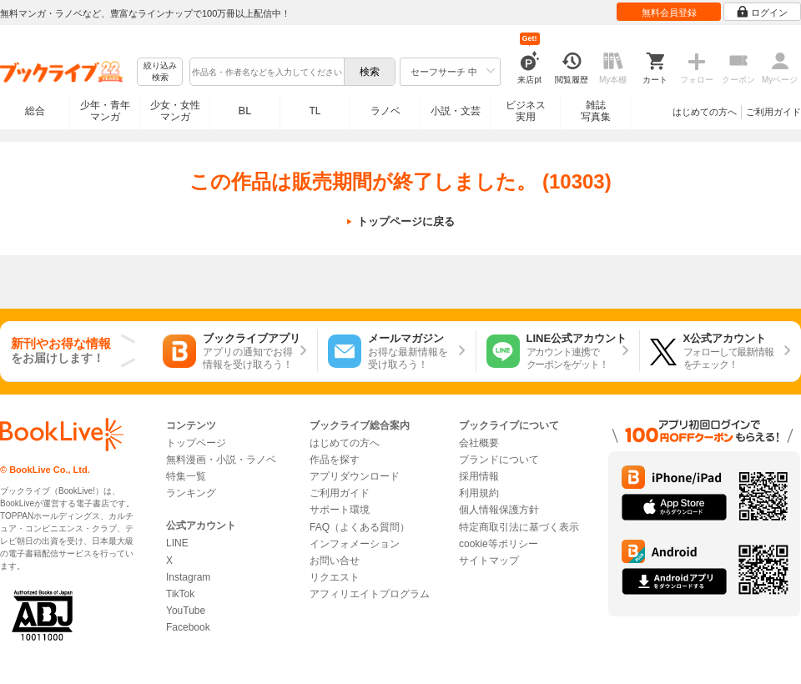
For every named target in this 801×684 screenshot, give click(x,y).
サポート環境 (340, 510)
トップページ (196, 443)
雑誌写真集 (596, 111)
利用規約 (479, 493)
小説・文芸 (456, 111)
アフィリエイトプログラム (370, 594)
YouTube (185, 610)
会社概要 (479, 443)
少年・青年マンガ (105, 111)
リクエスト (335, 577)
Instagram (188, 577)
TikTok (180, 594)
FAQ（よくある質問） (360, 527)
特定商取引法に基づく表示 (519, 527)
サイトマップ (489, 560)
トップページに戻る (406, 221)
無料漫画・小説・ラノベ (221, 459)
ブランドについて (499, 459)
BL (245, 110)
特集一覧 (186, 476)
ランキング (191, 493)
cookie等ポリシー (498, 544)
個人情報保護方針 (499, 510)
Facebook (188, 627)
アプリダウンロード (355, 476)
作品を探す (335, 459)
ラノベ (385, 111)
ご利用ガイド (773, 112)
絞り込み (160, 72)
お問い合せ (335, 560)
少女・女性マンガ (175, 111)
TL (314, 111)
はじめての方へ (705, 112)
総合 (35, 111)
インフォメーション (355, 544)
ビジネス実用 (526, 111)
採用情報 (479, 476)
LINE (177, 543)
